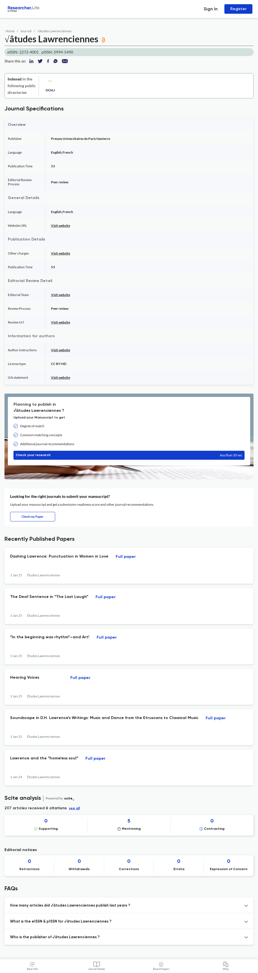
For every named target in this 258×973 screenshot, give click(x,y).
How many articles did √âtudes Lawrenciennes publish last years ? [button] (70, 905)
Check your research (129, 455)
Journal (25, 31)
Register (238, 8)
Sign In (211, 8)
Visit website (60, 225)
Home (10, 31)
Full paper (126, 557)
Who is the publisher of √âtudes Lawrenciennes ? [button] (55, 937)
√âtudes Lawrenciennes (54, 31)
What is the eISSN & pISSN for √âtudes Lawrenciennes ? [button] (60, 921)
